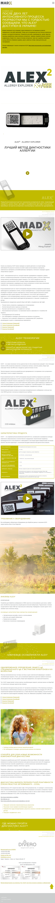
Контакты (4, 897)
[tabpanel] (27, 72)
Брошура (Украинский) (8, 327)
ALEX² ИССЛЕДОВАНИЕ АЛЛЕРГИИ (48, 211)
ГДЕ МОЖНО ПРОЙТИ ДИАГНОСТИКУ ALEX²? (46, 665)
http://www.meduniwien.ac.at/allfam (9, 797)
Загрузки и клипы (6, 899)
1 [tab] (3, 134)
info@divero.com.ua (6, 857)
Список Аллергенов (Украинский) (10, 323)
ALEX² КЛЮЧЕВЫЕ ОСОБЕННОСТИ (48, 214)
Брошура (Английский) (8, 329)
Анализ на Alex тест (6, 855)
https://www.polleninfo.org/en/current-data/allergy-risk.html (15, 801)
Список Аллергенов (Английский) (11, 325)
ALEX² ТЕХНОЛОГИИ (50, 213)
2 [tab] (5, 134)
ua (2, 901)
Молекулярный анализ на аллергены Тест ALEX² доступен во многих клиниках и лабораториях (25, 882)
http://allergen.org (5, 799)
